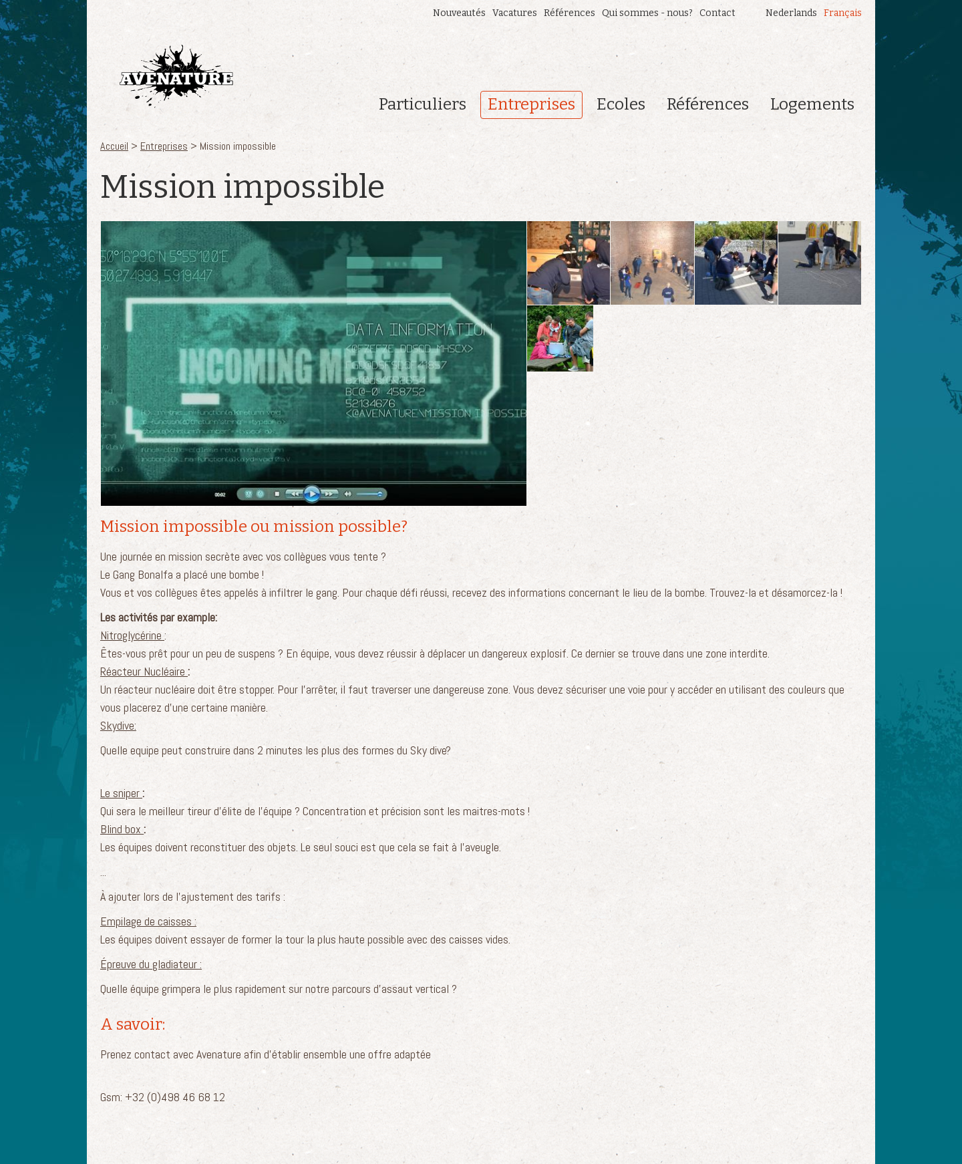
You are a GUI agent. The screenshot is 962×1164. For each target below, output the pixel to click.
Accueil (114, 146)
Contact (717, 13)
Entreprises (531, 104)
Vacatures (514, 13)
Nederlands (791, 13)
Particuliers (422, 104)
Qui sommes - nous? (647, 13)
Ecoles (621, 104)
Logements (812, 104)
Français (843, 13)
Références (569, 13)
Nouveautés (459, 13)
